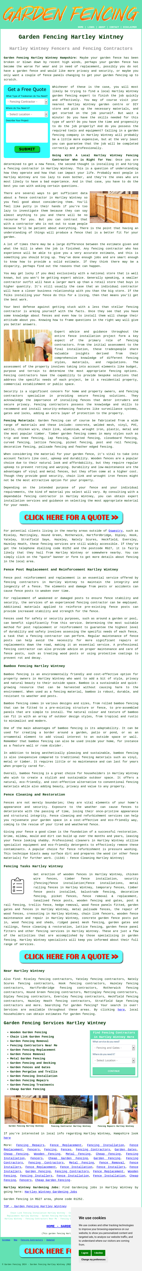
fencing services (50, 931)
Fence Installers (111, 1167)
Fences (66, 1149)
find (16, 979)
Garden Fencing (107, 1158)
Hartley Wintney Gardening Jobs (51, 1191)
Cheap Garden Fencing (68, 1158)
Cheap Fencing (16, 1154)
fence (29, 831)
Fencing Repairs (30, 1145)
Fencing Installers (36, 1175)
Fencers (33, 1149)
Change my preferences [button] (93, 1259)
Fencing (50, 1149)
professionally (89, 148)
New (15, 1240)
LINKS (90, 27)
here (121, 1009)
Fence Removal (111, 1162)
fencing (106, 446)
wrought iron (92, 429)
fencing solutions (109, 395)
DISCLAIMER (130, 27)
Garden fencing (50, 420)
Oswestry (115, 530)
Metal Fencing (78, 1154)
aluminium (71, 429)
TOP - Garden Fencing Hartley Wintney (35, 1206)
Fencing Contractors (93, 1149)
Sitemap (6, 1240)
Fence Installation (76, 1167)
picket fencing (79, 442)
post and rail (108, 442)
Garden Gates (126, 1149)
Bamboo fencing (16, 674)
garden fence (110, 57)
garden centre (111, 104)
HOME (80, 27)
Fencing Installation (105, 1145)
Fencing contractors (21, 375)
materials (121, 108)
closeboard (113, 438)
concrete (82, 425)
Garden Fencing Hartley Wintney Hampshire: (40, 57)
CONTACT (114, 27)
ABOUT (102, 27)
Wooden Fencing (47, 1154)
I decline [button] (98, 1253)
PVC (134, 425)
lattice (40, 442)
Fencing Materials (19, 420)
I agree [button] (84, 1253)
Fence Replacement (66, 1145)
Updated (50, 1240)
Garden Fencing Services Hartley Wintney (55, 1023)
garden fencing (115, 75)
